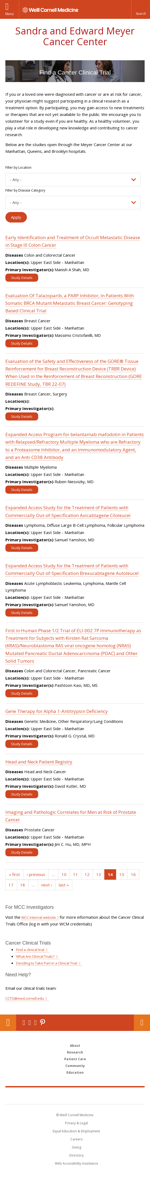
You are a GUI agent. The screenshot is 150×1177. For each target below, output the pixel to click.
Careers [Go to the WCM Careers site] (76, 1139)
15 (121, 874)
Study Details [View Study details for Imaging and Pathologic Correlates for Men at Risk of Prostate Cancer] (22, 852)
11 (75, 874)
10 (64, 874)
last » (64, 885)
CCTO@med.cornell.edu (24, 998)
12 (87, 874)
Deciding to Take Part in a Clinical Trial (46, 963)
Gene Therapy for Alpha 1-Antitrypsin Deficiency (56, 711)
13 (98, 874)
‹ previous (36, 874)
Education (75, 1072)
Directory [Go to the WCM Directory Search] (76, 1155)
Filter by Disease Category (25, 190)
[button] (140, 9)
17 (11, 885)
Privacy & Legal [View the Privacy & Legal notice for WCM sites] (76, 1123)
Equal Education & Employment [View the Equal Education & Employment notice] (76, 1131)
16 (133, 874)
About (75, 1045)
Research (75, 1052)
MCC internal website (39, 917)
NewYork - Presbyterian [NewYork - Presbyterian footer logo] (109, 1095)
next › (46, 885)
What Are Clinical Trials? (35, 956)
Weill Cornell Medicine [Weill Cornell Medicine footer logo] (46, 1095)
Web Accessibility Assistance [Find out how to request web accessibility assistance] (76, 1163)
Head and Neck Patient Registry (38, 762)
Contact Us (142, 1023)
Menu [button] (9, 14)
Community (75, 1065)
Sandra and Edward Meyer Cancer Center (75, 36)
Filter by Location (18, 167)
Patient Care (75, 1059)
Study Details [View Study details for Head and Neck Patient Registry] (22, 794)
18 (22, 885)
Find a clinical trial (30, 949)
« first (14, 874)
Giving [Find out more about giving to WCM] (76, 1147)
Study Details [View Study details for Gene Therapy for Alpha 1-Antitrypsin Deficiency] (22, 743)
